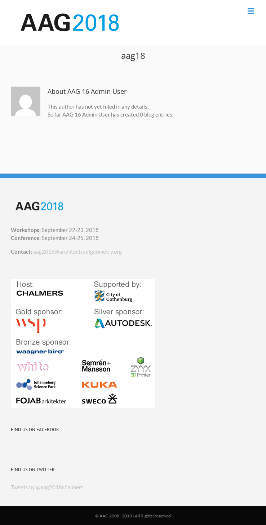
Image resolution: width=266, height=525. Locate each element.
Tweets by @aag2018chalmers (47, 487)
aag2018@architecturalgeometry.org (77, 251)
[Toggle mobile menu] (251, 11)
